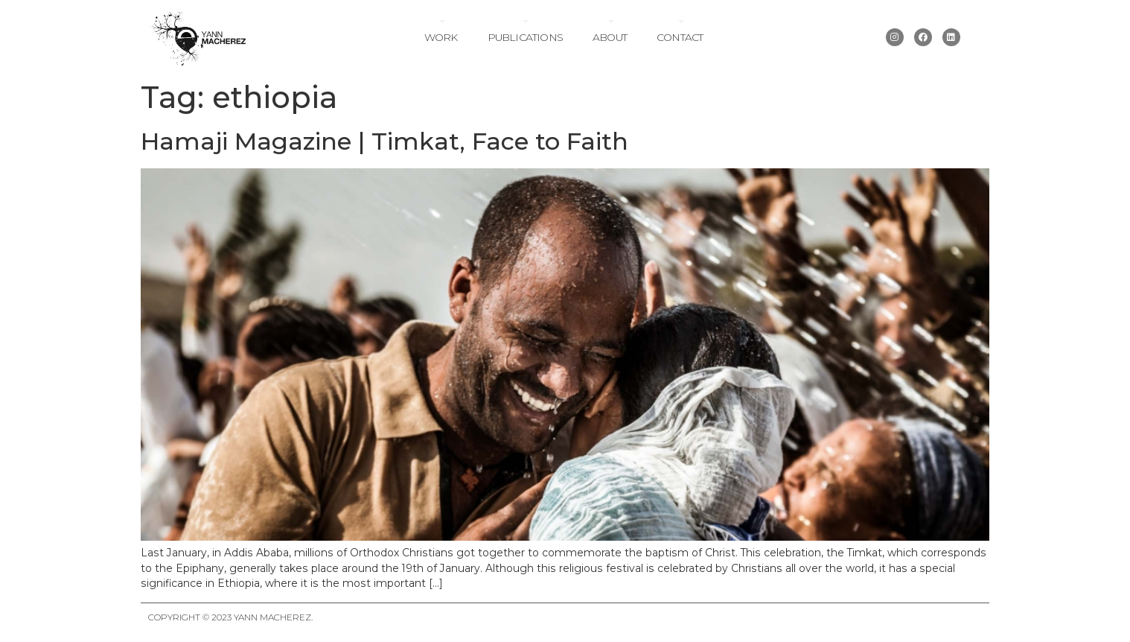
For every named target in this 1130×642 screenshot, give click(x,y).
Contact (680, 37)
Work (441, 37)
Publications (525, 37)
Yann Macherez (272, 617)
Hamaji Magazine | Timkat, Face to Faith (384, 141)
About (610, 37)
